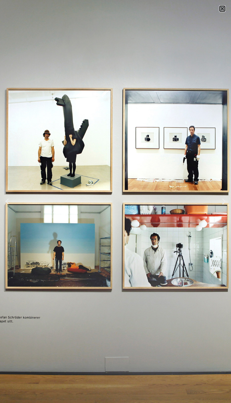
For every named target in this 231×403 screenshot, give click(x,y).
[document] (115, 201)
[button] (222, 8)
